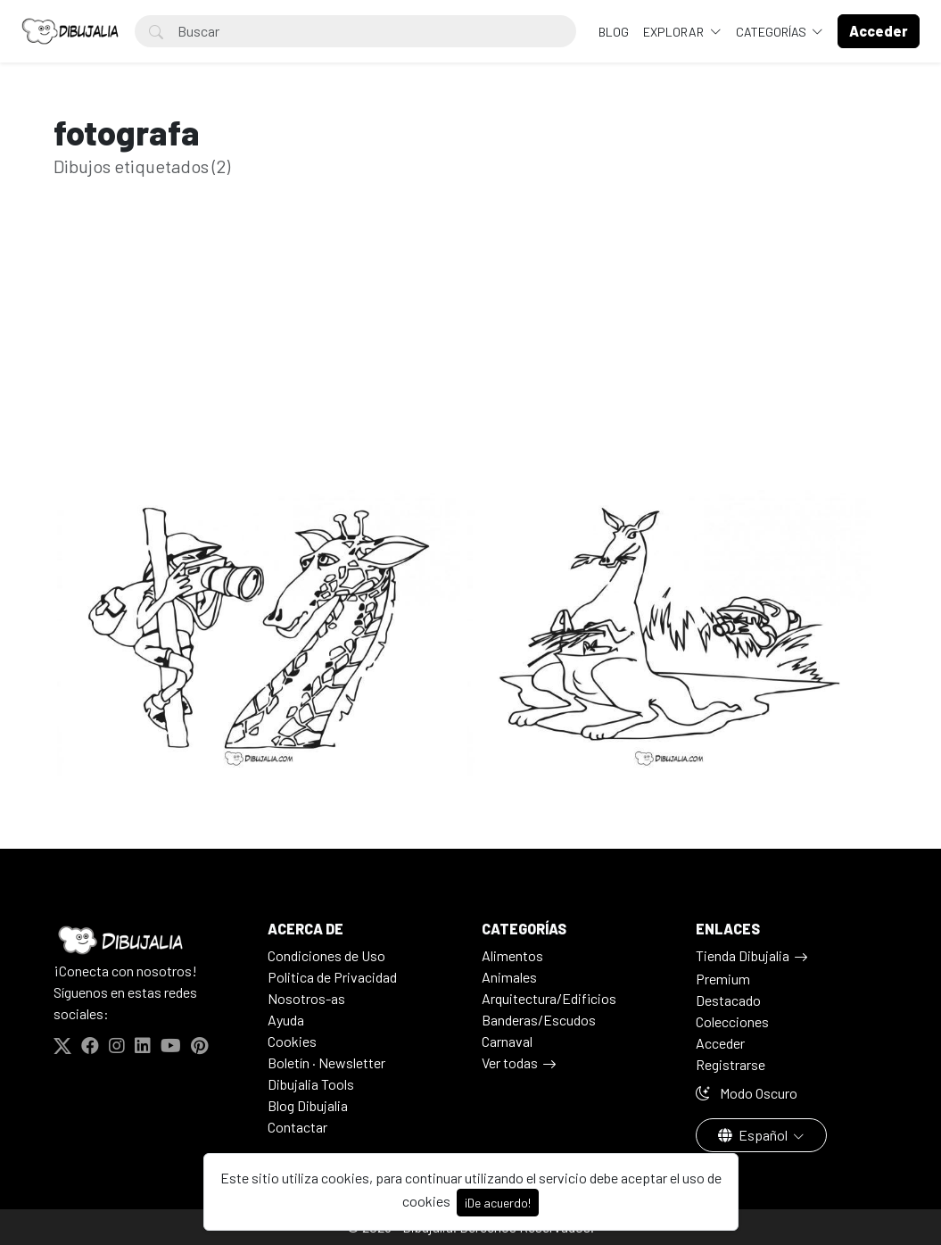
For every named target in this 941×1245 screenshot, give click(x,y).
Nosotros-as (306, 998)
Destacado (728, 1000)
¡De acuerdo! (498, 1202)
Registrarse (730, 1064)
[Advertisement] (471, 361)
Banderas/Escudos (539, 1019)
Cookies (292, 1041)
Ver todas (510, 1062)
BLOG (613, 31)
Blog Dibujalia (308, 1105)
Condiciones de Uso (326, 955)
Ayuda (286, 1019)
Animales (509, 976)
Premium (723, 978)
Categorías (772, 31)
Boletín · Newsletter (326, 1062)
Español (754, 1134)
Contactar (297, 1126)
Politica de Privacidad (332, 976)
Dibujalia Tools (311, 1083)
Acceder (720, 1042)
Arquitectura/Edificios (549, 998)
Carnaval (507, 1041)
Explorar (674, 31)
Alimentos (512, 955)
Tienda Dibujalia (742, 955)
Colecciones (732, 1021)
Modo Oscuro (746, 1092)
